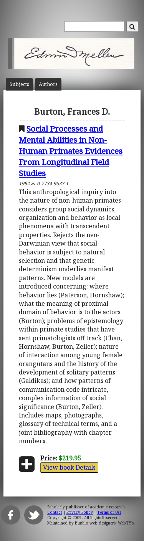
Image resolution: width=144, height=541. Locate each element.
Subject (19, 84)
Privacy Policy (79, 512)
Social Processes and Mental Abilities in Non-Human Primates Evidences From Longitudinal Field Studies (70, 150)
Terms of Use (109, 512)
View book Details (69, 467)
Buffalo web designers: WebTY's (104, 523)
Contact (54, 512)
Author (48, 84)
